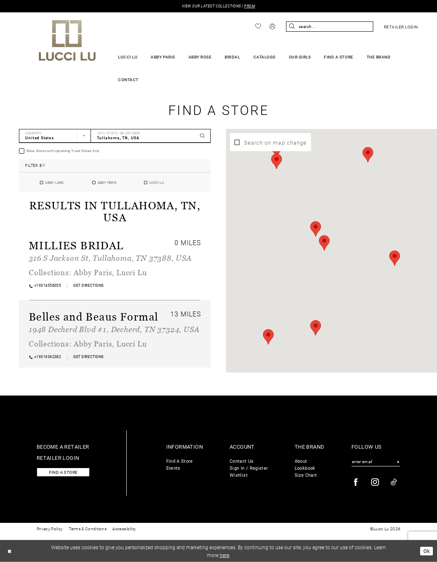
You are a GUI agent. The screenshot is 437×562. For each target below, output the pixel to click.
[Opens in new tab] (88, 286)
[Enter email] (375, 462)
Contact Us (242, 461)
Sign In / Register (249, 468)
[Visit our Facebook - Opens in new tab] (355, 482)
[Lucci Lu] (67, 40)
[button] (272, 27)
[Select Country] (55, 136)
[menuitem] (258, 26)
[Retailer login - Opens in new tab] (400, 26)
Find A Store (179, 461)
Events (173, 468)
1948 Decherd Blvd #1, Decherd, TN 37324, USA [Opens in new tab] (114, 329)
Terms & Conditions (88, 529)
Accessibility (124, 529)
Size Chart (306, 475)
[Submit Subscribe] (398, 462)
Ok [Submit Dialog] (426, 551)
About (301, 461)
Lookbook (305, 468)
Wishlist (239, 475)
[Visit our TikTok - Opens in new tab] (394, 482)
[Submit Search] (292, 26)
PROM (249, 6)
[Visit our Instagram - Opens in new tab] (375, 482)
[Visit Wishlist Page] (258, 26)
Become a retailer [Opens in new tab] (63, 446)
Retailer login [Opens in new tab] (58, 457)
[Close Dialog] (9, 551)
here (224, 554)
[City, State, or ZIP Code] (151, 136)
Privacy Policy (50, 529)
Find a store (63, 472)
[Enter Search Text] (329, 26)
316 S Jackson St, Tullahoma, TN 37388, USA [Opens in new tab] (110, 258)
